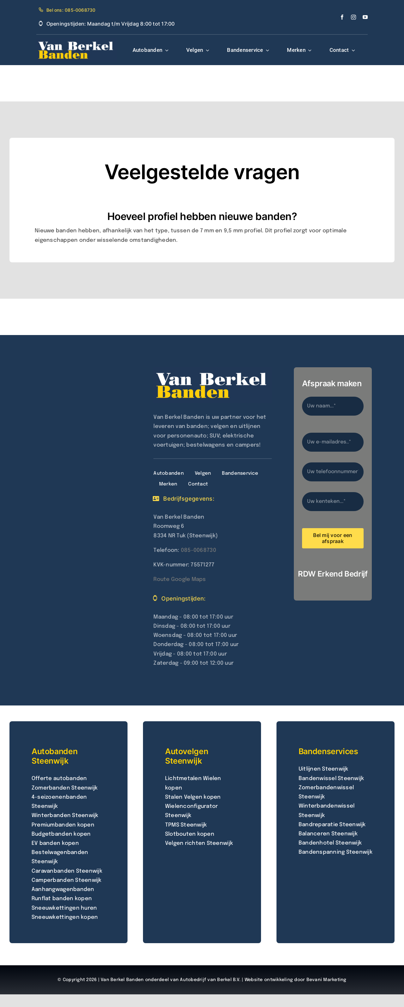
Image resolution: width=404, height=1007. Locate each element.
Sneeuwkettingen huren (64, 908)
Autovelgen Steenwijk (186, 756)
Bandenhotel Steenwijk (330, 843)
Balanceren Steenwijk (328, 834)
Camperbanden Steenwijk (67, 880)
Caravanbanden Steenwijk (67, 871)
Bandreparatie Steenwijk (332, 824)
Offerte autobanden (59, 778)
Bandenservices (328, 751)
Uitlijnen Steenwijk (323, 769)
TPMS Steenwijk (186, 825)
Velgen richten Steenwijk (199, 843)
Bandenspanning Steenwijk (335, 852)
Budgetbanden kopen (61, 834)
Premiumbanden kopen (63, 825)
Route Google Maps (179, 579)
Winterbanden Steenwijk (65, 815)
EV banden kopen (55, 843)
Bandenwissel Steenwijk (331, 778)
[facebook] (342, 17)
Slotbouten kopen (189, 834)
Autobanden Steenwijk (54, 756)
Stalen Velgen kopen (193, 797)
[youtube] (365, 17)
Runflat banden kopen (62, 898)
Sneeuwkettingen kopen (65, 917)
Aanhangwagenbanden (63, 889)
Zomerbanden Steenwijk (65, 788)
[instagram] (353, 17)
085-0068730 (198, 550)
